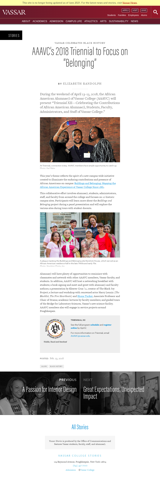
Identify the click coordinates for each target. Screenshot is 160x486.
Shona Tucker (85, 296)
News (134, 21)
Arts (103, 21)
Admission (56, 21)
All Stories (80, 426)
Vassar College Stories (80, 456)
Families (122, 15)
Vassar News (129, 3)
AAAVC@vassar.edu (80, 335)
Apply (126, 10)
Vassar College (87, 469)
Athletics (91, 21)
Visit (135, 10)
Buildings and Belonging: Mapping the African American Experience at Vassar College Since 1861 (78, 185)
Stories (14, 35)
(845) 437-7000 (80, 465)
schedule (94, 324)
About (26, 21)
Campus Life (74, 21)
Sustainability (118, 21)
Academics (40, 21)
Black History (56, 366)
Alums (144, 15)
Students (111, 15)
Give (144, 10)
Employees (133, 15)
